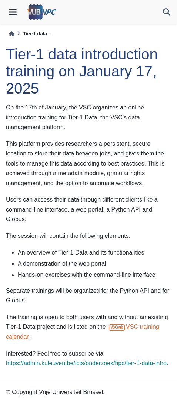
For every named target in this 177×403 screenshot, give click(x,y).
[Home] (11, 33)
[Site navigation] (13, 12)
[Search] (166, 12)
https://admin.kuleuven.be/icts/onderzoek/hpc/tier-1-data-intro (86, 363)
